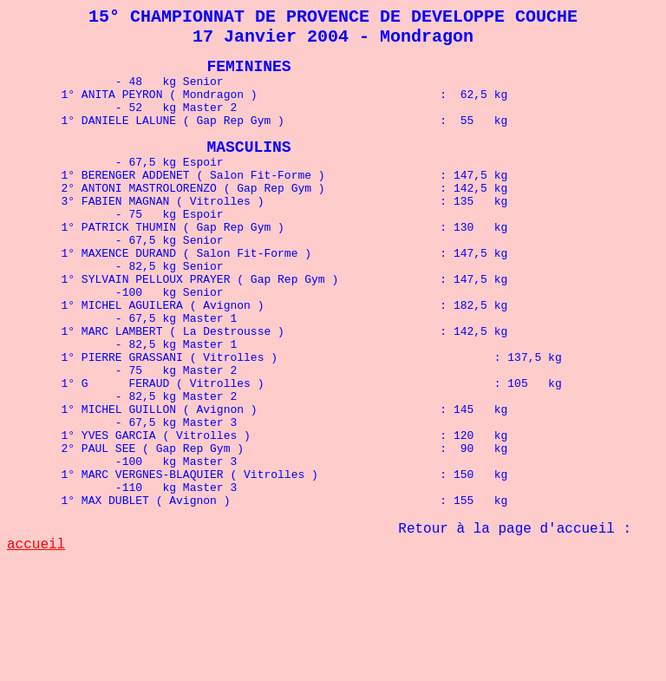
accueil (36, 632)
